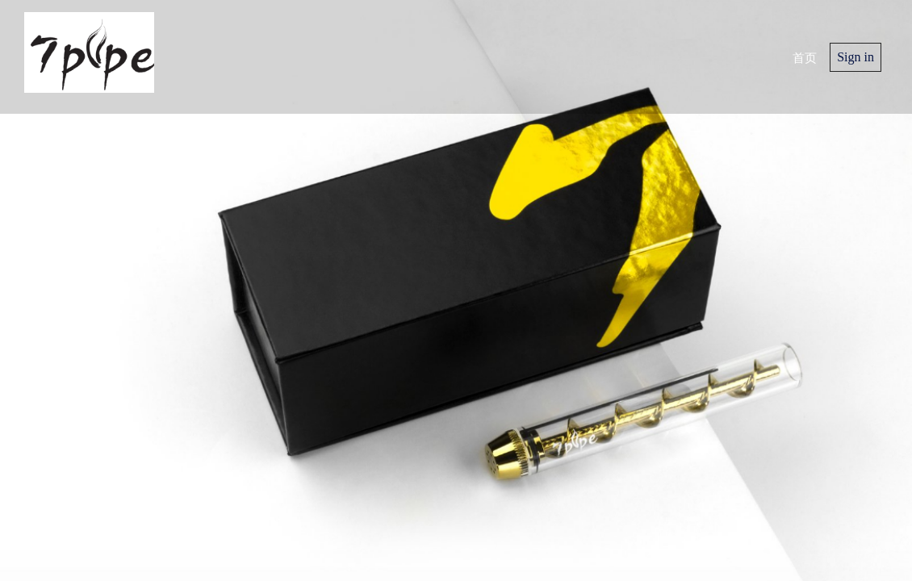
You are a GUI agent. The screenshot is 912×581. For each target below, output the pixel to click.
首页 (805, 56)
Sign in (855, 57)
